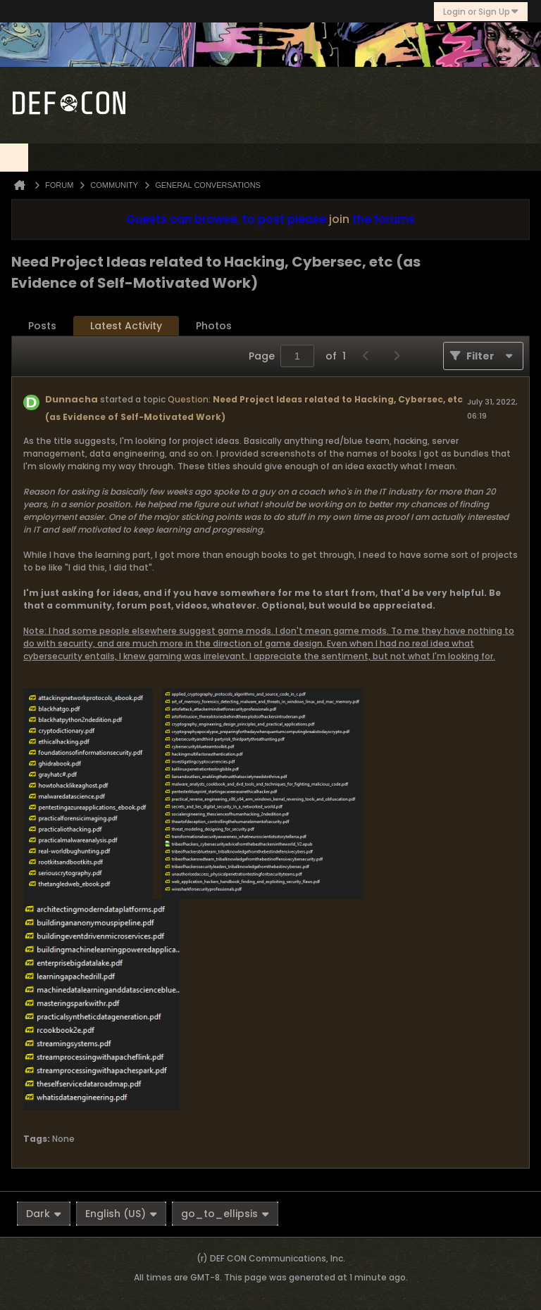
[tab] (42, 326)
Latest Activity (126, 326)
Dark (43, 1214)
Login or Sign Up (480, 12)
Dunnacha (71, 399)
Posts (42, 326)
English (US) (121, 1214)
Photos (214, 326)
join (339, 219)
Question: (189, 399)
